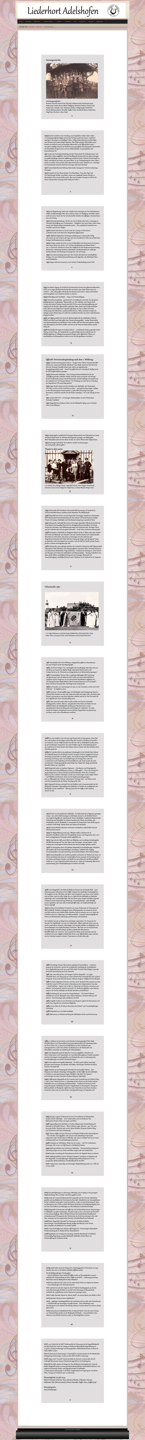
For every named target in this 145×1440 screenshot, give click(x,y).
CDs (75, 21)
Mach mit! (82, 21)
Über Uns (37, 21)
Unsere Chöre (48, 21)
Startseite (28, 21)
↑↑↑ (122, 1433)
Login (20, 21)
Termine (68, 21)
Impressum (99, 21)
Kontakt (91, 21)
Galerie (59, 21)
